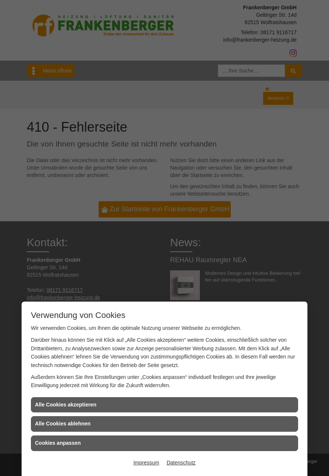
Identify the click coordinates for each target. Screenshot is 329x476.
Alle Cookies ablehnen (62, 424)
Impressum (146, 463)
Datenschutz (181, 463)
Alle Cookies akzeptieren (65, 405)
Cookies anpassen (58, 443)
